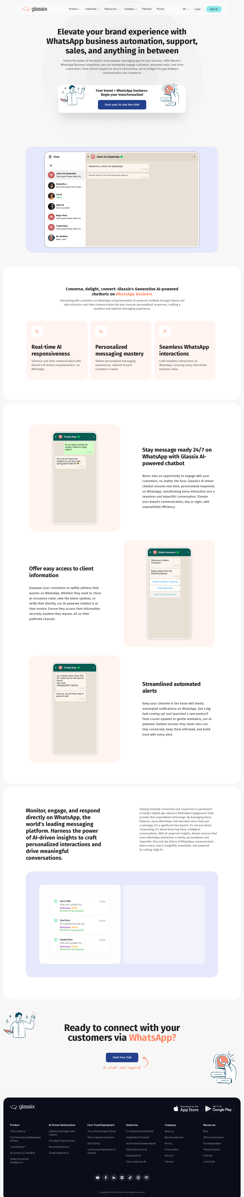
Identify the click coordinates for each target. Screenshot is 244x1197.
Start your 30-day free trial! (122, 104)
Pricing (160, 9)
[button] (75, 9)
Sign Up (214, 9)
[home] (34, 9)
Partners (147, 9)
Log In (197, 9)
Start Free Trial (122, 1057)
